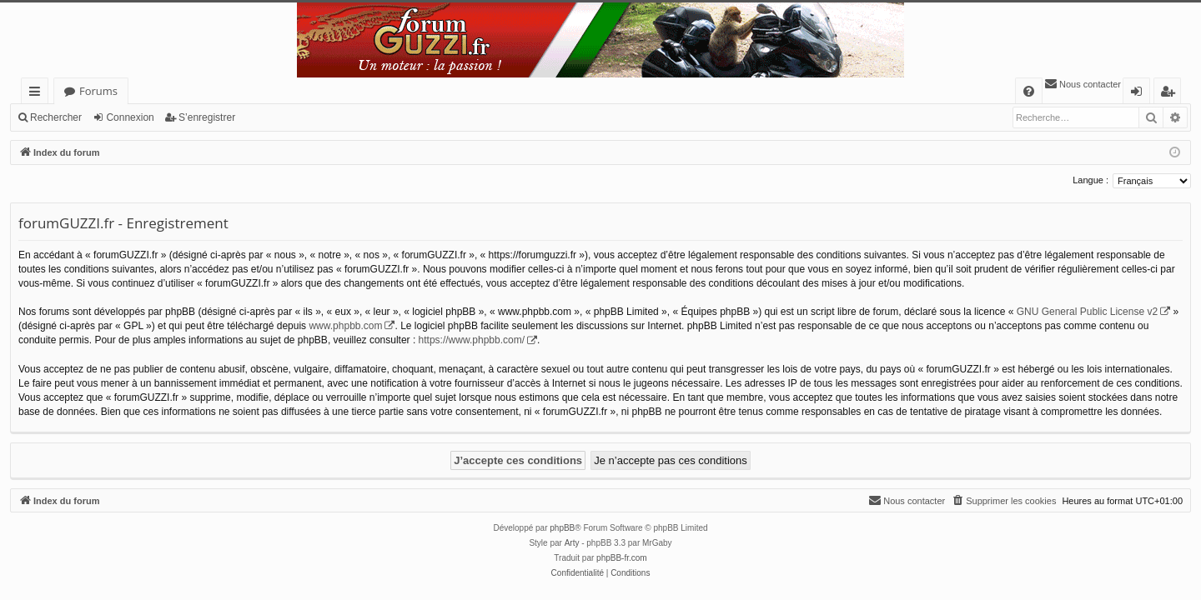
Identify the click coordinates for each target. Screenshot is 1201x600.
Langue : (1090, 180)
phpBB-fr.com (621, 557)
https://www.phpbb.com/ (472, 340)
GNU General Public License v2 (1087, 312)
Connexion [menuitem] (1140, 93)
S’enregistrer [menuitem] (1171, 93)
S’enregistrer (206, 117)
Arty (572, 543)
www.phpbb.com (345, 326)
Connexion (129, 117)
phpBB (562, 527)
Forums (98, 90)
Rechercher (56, 117)
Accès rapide (38, 93)
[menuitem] (1029, 91)
